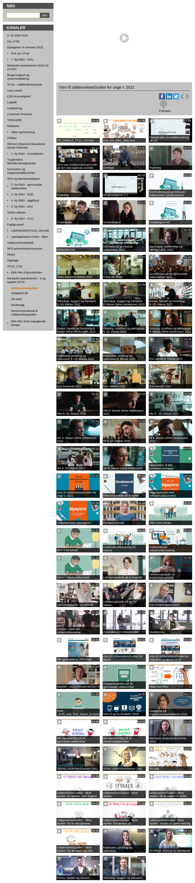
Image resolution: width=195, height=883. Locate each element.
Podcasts (165, 110)
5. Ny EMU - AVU (22, 206)
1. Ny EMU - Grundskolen (27, 153)
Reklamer (13, 126)
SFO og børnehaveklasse (23, 178)
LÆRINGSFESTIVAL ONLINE (30, 230)
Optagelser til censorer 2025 (25, 47)
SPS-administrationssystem (24, 248)
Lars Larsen (14, 90)
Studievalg (17, 304)
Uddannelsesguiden (24, 288)
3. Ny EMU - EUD (22, 194)
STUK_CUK (14, 266)
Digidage (12, 260)
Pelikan (12, 138)
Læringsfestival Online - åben (29, 236)
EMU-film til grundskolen (26, 272)
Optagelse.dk (19, 293)
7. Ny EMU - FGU (22, 59)
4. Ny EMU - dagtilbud (25, 200)
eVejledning (14, 108)
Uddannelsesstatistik (20, 242)
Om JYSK (13, 41)
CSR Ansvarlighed (18, 96)
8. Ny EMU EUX (17, 35)
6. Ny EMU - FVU (22, 218)
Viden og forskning (23, 132)
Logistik (12, 102)
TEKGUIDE (14, 120)
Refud (11, 254)
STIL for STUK (20, 53)
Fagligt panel (15, 224)
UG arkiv (16, 299)
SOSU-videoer (16, 212)
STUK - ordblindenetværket (24, 84)
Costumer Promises (19, 114)
